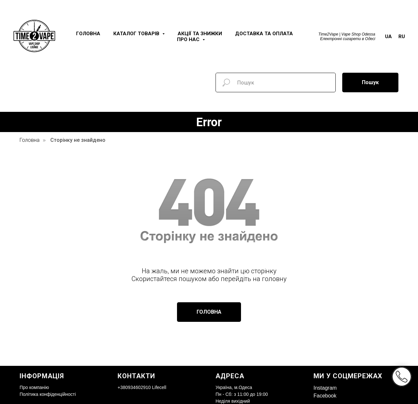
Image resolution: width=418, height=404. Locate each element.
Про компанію (34, 387)
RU (401, 36)
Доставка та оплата (264, 34)
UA (388, 36)
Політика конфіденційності (48, 394)
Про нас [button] (189, 39)
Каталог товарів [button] (137, 34)
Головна (88, 34)
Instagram (325, 388)
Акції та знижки (200, 34)
